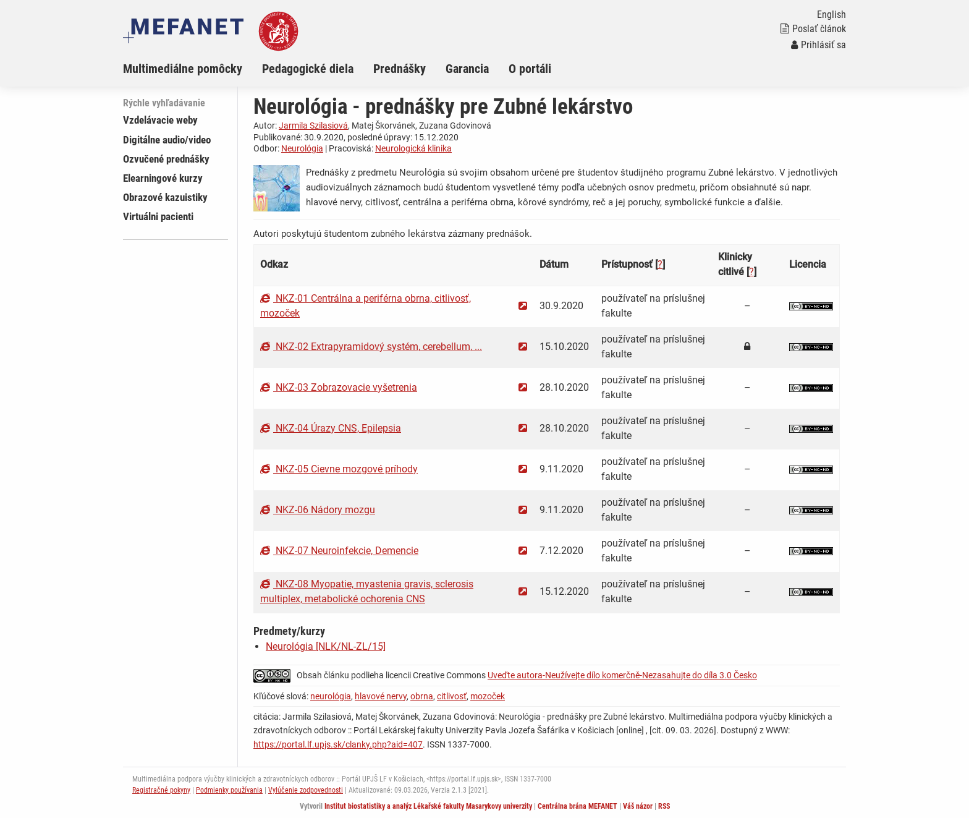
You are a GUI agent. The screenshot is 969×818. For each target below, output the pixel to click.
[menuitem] (192, 69)
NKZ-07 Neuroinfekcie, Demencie (339, 550)
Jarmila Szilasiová (313, 125)
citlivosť (452, 696)
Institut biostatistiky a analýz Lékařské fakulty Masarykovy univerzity (428, 806)
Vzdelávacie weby (160, 120)
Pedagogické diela (307, 68)
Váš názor (638, 806)
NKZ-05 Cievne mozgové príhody (339, 469)
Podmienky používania (229, 790)
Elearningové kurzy (163, 178)
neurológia (330, 696)
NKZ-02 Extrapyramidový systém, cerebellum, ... (371, 346)
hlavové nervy (381, 696)
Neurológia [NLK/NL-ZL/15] (326, 646)
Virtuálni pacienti (158, 216)
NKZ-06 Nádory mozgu (317, 510)
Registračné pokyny (161, 790)
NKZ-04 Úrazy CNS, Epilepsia (330, 428)
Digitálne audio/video (167, 140)
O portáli (530, 68)
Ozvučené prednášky (166, 159)
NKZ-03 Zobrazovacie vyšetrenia (338, 387)
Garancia (467, 68)
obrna (421, 696)
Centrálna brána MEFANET (577, 806)
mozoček (487, 696)
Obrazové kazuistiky (165, 197)
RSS (664, 806)
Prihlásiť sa (818, 45)
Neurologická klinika (413, 148)
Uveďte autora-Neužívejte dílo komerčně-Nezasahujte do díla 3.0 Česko (622, 675)
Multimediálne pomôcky (182, 68)
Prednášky (399, 68)
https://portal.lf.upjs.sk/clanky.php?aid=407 (338, 744)
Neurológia (302, 148)
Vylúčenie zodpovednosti (305, 790)
